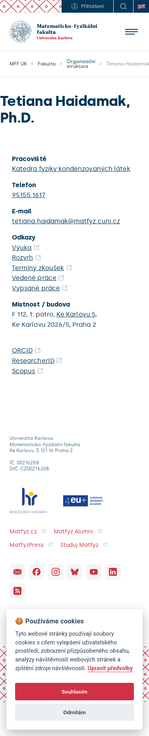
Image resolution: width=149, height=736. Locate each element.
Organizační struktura (81, 64)
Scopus (23, 371)
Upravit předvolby (110, 668)
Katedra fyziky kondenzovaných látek (71, 168)
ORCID (22, 350)
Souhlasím (74, 691)
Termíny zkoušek (38, 268)
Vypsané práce (36, 288)
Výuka (21, 247)
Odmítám (74, 712)
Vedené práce (34, 278)
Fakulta (46, 63)
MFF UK (18, 63)
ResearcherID (33, 360)
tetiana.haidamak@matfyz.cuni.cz (66, 221)
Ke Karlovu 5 (75, 314)
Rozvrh (22, 257)
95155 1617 (28, 195)
